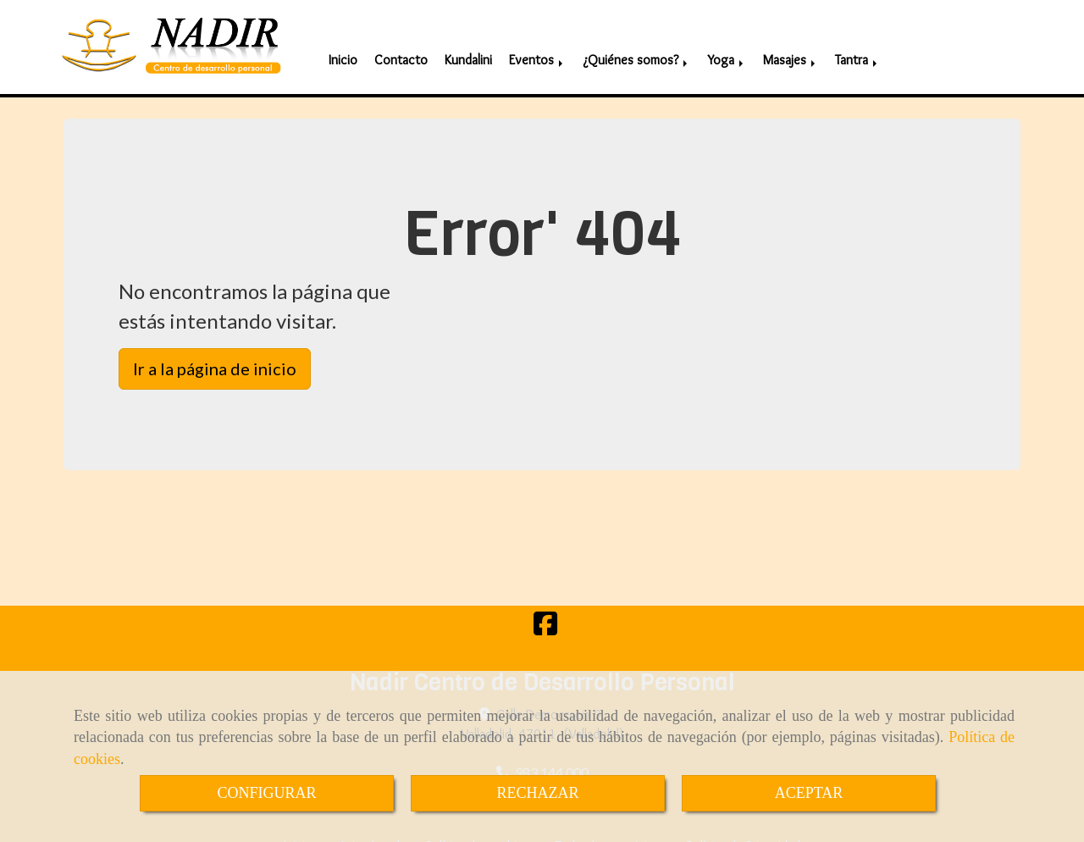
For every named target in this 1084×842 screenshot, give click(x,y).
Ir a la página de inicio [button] (214, 362)
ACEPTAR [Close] (809, 792)
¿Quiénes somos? (636, 51)
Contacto (401, 51)
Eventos (537, 51)
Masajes (790, 51)
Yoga (726, 51)
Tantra (857, 51)
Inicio (343, 51)
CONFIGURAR (266, 792)
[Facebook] (545, 622)
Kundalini (468, 51)
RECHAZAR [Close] (537, 792)
